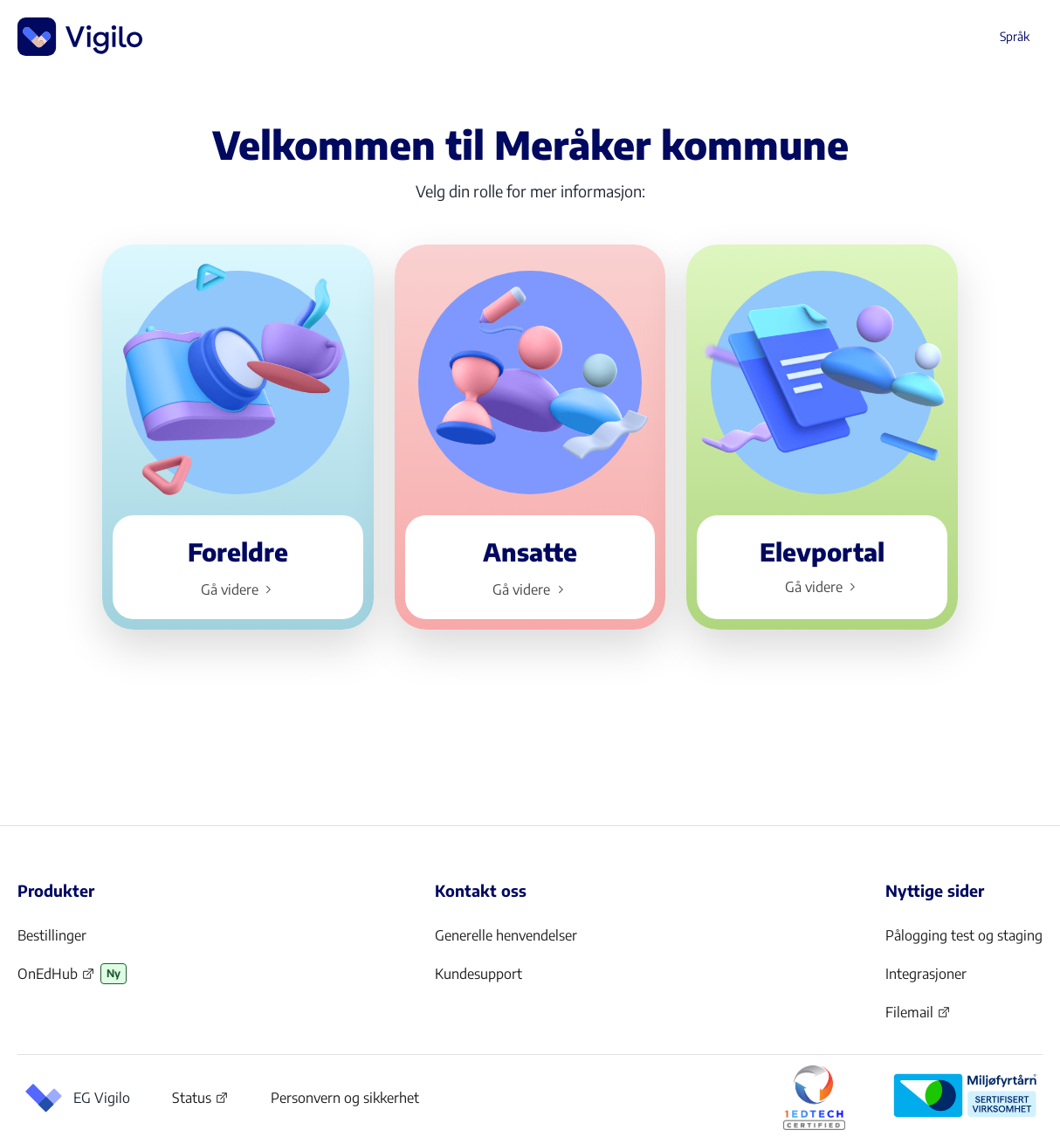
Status (200, 1101)
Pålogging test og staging (964, 935)
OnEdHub (56, 979)
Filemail (918, 1017)
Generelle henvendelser (506, 935)
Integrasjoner (926, 973)
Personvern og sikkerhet (345, 1097)
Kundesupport (478, 973)
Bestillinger (51, 935)
